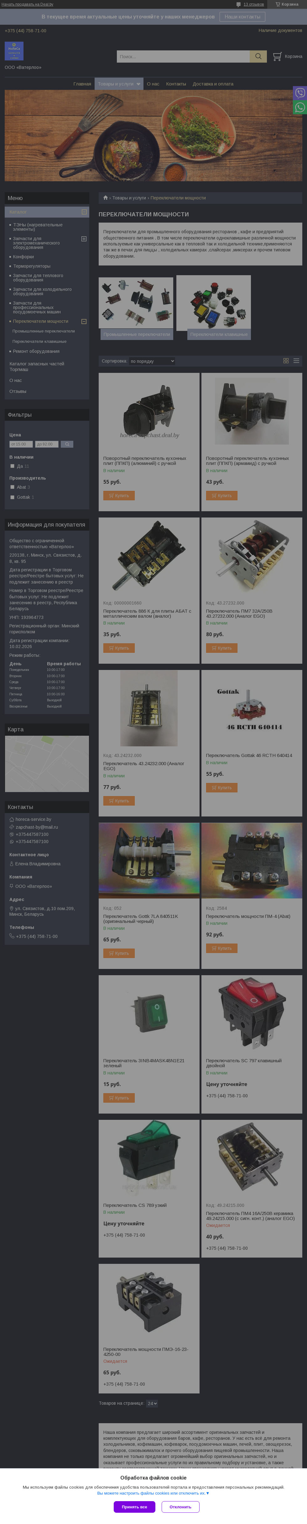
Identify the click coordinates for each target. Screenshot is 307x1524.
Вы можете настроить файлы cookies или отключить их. (151, 1493)
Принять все (134, 1507)
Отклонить (180, 1507)
